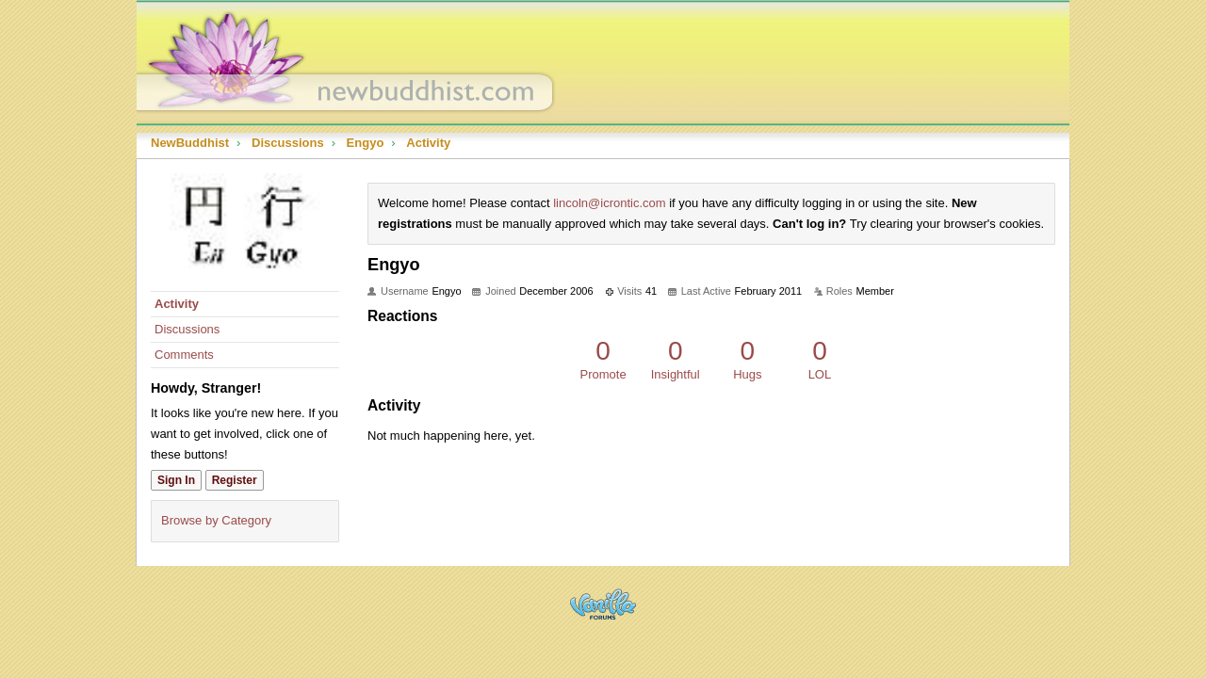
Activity (177, 304)
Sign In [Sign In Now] (176, 480)
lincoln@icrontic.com (609, 203)
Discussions (187, 329)
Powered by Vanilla (603, 604)
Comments (184, 354)
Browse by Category (216, 520)
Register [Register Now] (234, 480)
